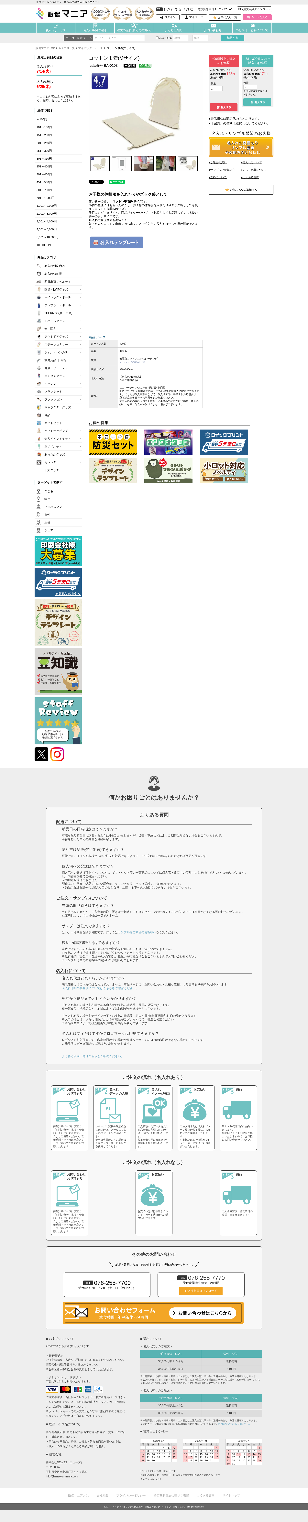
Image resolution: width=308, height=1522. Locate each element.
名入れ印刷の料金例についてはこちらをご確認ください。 (100, 988)
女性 (47, 514)
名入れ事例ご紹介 (95, 30)
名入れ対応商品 (54, 266)
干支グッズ (51, 470)
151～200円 (44, 135)
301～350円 (44, 158)
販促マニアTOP (45, 48)
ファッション (53, 399)
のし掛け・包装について (252, 30)
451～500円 (44, 182)
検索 (232, 37)
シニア (48, 530)
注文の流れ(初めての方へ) (134, 30)
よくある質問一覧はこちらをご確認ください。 (93, 1056)
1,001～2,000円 (47, 205)
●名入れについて (251, 162)
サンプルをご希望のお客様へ (137, 932)
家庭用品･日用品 (55, 360)
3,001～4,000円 (47, 221)
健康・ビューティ (56, 368)
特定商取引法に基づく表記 (171, 1495)
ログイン (169, 17)
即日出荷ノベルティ (57, 281)
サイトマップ (231, 1495)
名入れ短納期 (53, 273)
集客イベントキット (57, 438)
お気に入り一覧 (227, 17)
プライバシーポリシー (131, 1495)
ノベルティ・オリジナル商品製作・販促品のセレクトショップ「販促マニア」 (148, 1507)
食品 (47, 415)
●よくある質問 (250, 177)
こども (48, 491)
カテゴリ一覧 (66, 48)
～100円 (42, 119)
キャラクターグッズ (57, 407)
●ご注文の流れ (218, 162)
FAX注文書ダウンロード (201, 1290)
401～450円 (44, 174)
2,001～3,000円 (47, 213)
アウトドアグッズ (56, 336)
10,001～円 (44, 245)
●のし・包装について (254, 169)
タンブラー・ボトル (57, 305)
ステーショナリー (56, 344)
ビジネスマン (53, 506)
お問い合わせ (213, 30)
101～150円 (44, 127)
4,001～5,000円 (47, 229)
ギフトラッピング (56, 430)
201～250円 (44, 142)
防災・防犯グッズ (56, 289)
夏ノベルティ (53, 446)
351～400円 (44, 166)
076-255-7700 (107, 1283)
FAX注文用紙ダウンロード (254, 9)
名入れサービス (55, 30)
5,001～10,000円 (47, 237)
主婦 (47, 522)
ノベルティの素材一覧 (132, 361)
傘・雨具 (50, 328)
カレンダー (51, 462)
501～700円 (44, 190)
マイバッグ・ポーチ (90, 48)
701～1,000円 (45, 197)
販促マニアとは (78, 1495)
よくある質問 (173, 30)
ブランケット (53, 391)
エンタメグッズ (54, 376)
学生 (47, 499)
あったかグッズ (54, 454)
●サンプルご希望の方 (222, 169)
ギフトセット (53, 423)
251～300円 (44, 150)
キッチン (50, 383)
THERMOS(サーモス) (58, 313)
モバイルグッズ (54, 321)
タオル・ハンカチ (56, 352)
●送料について (218, 177)
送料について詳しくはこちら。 (234, 1423)
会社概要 (102, 1495)
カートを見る (259, 17)
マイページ (196, 17)
